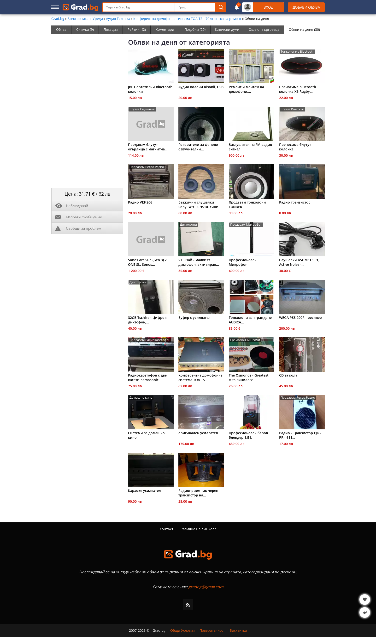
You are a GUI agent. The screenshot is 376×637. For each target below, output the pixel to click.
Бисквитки (238, 630)
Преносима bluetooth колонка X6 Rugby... (297, 89)
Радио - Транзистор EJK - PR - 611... (300, 435)
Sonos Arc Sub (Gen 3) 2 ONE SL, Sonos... (147, 262)
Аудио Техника (118, 19)
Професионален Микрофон (243, 262)
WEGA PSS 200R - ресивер (300, 317)
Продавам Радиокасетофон (149, 340)
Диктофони (188, 225)
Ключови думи (227, 29)
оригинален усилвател (198, 433)
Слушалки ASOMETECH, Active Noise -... (299, 262)
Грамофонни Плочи (245, 340)
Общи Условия (182, 630)
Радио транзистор (295, 202)
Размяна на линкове (199, 528)
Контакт (166, 528)
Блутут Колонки (292, 109)
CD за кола (288, 375)
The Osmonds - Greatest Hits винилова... (249, 377)
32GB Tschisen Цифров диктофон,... (147, 319)
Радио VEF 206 (140, 202)
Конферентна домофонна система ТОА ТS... (200, 377)
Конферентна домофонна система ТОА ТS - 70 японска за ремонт (187, 19)
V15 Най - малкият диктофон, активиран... (198, 262)
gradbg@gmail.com (205, 586)
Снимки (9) (85, 29)
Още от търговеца (264, 29)
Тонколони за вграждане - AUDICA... (251, 319)
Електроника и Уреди (85, 19)
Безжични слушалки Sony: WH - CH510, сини (198, 204)
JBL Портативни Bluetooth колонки (150, 89)
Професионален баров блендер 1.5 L (248, 435)
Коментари (165, 29)
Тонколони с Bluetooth (297, 51)
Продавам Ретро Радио (146, 167)
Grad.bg (57, 19)
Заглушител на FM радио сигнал (250, 146)
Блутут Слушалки (142, 109)
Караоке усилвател (144, 490)
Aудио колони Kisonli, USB (200, 87)
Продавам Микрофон (246, 225)
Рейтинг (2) (137, 29)
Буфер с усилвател (194, 317)
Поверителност (212, 630)
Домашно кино (141, 398)
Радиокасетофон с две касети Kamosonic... (147, 377)
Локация (111, 29)
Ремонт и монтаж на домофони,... (246, 89)
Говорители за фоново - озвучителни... (199, 146)
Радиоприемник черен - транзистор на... (199, 492)
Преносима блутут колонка (295, 146)
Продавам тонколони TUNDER (247, 204)
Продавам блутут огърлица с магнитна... (148, 146)
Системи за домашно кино (146, 435)
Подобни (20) (195, 29)
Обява (61, 29)
